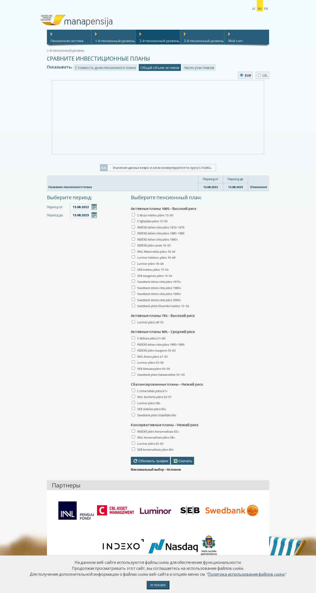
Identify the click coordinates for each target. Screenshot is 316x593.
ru (260, 8)
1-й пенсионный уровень (115, 40)
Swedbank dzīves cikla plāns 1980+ (159, 288)
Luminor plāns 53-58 (150, 362)
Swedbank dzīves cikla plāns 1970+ (159, 281)
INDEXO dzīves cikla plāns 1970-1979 (160, 227)
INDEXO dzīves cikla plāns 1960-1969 (160, 344)
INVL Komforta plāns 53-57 (154, 397)
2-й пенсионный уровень (159, 40)
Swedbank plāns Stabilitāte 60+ (157, 415)
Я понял (157, 585)
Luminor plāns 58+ (148, 403)
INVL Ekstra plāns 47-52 (152, 356)
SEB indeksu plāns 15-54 (153, 269)
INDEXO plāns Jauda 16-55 (154, 245)
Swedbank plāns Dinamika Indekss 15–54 (163, 306)
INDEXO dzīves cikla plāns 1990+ (157, 239)
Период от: (55, 207)
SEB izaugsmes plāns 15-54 (154, 275)
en (266, 8)
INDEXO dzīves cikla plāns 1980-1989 (160, 233)
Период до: (55, 215)
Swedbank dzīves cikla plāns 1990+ (159, 293)
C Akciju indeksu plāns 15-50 (155, 215)
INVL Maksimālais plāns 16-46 (156, 251)
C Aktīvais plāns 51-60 (151, 338)
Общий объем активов (159, 67)
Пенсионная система (67, 40)
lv (253, 8)
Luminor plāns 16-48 (150, 263)
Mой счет (235, 40)
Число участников (199, 67)
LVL (263, 75)
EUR (245, 75)
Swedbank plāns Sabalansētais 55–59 (161, 374)
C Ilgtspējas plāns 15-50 (152, 221)
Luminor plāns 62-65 (150, 443)
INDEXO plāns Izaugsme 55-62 (156, 350)
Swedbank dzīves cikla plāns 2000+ (159, 300)
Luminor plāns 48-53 (150, 322)
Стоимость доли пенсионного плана (105, 67)
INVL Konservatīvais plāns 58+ (156, 437)
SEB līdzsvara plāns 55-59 (153, 368)
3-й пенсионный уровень (204, 40)
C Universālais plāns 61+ (152, 391)
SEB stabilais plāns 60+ (151, 409)
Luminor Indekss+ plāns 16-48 (156, 257)
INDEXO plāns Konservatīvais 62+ (158, 431)
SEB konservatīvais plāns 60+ (155, 449)
